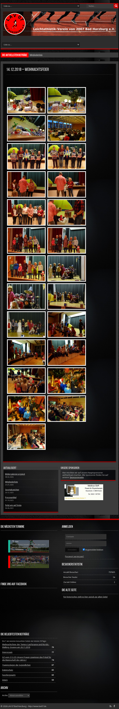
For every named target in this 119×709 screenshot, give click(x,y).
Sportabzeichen (12, 489)
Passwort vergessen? (74, 556)
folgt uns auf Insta (13, 505)
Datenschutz (7, 670)
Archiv (5, 695)
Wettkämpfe (18, 550)
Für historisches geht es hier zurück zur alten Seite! (85, 597)
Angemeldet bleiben (93, 550)
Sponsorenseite (77, 477)
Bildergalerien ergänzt (15, 474)
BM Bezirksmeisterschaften (24, 547)
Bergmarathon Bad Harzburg (26, 562)
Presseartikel (10, 497)
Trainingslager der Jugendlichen (16, 665)
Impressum (7, 652)
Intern (5, 680)
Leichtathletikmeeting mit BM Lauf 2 (29, 545)
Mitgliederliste (36, 55)
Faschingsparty (8, 675)
